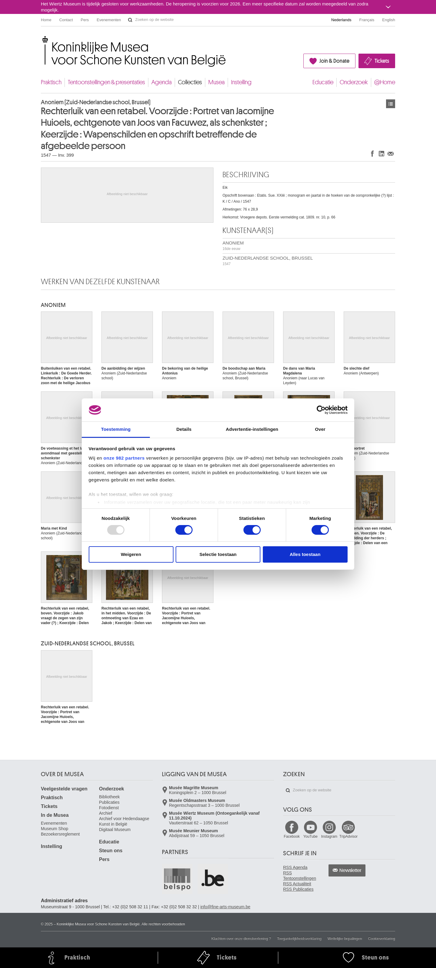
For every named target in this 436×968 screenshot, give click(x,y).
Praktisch (51, 82)
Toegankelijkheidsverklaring (299, 938)
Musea (216, 82)
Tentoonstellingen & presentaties (106, 82)
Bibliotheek (109, 796)
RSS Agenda (295, 867)
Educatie (322, 82)
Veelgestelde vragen (64, 788)
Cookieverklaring (381, 938)
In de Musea (55, 815)
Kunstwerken (390, 103)
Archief (105, 813)
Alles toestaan (305, 554)
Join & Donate (334, 61)
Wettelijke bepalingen (345, 938)
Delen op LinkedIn (381, 153)
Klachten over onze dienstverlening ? (241, 938)
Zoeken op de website (130, 20)
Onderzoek (354, 82)
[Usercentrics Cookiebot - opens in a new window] (321, 409)
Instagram (329, 836)
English (388, 20)
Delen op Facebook (372, 153)
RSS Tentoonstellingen (299, 875)
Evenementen (109, 20)
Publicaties (109, 802)
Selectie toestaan (218, 554)
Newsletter (350, 870)
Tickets (382, 61)
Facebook (292, 836)
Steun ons (110, 850)
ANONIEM (233, 245)
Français (367, 20)
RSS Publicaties (298, 889)
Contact (66, 20)
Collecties (190, 82)
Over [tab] (320, 429)
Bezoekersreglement (60, 834)
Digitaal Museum (114, 829)
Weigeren (131, 554)
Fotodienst (109, 807)
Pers (85, 20)
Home (46, 20)
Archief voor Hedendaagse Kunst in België (124, 821)
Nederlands (341, 20)
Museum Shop (54, 828)
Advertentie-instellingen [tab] (252, 429)
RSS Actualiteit (297, 883)
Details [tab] (184, 429)
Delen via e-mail (390, 153)
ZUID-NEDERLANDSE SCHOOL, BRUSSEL (268, 260)
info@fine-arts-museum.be (225, 906)
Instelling (241, 82)
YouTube (310, 836)
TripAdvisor (348, 836)
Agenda (161, 82)
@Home (384, 82)
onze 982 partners (124, 458)
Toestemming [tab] (116, 429)
